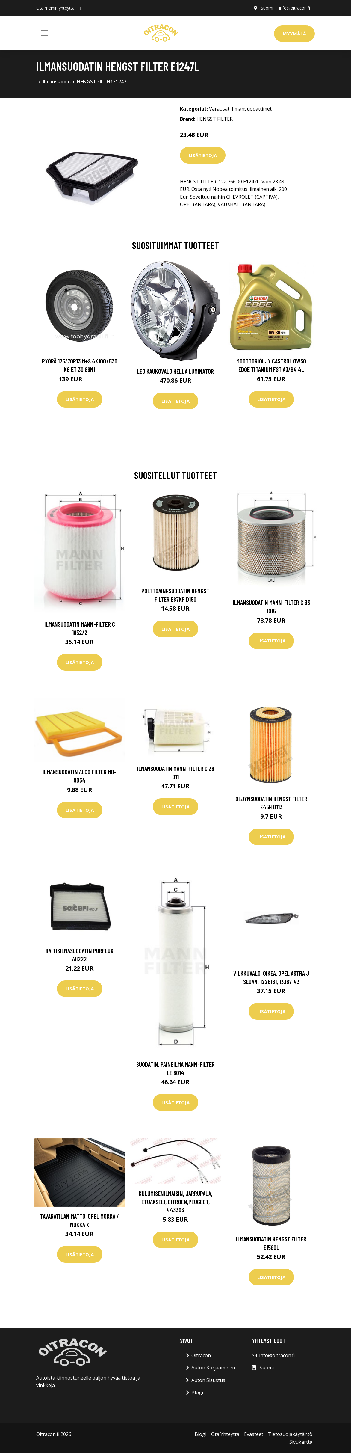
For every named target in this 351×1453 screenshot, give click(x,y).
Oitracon (201, 1355)
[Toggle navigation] (44, 33)
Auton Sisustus (208, 1380)
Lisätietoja (203, 155)
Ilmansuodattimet (252, 108)
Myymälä (294, 34)
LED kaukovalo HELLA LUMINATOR (175, 371)
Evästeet (253, 1434)
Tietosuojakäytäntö (290, 1434)
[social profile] (81, 8)
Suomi (267, 8)
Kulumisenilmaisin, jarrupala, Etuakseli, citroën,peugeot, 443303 (175, 1202)
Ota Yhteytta (225, 1434)
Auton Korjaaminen (213, 1367)
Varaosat (219, 108)
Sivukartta (300, 1442)
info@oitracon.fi (294, 8)
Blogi (197, 1392)
